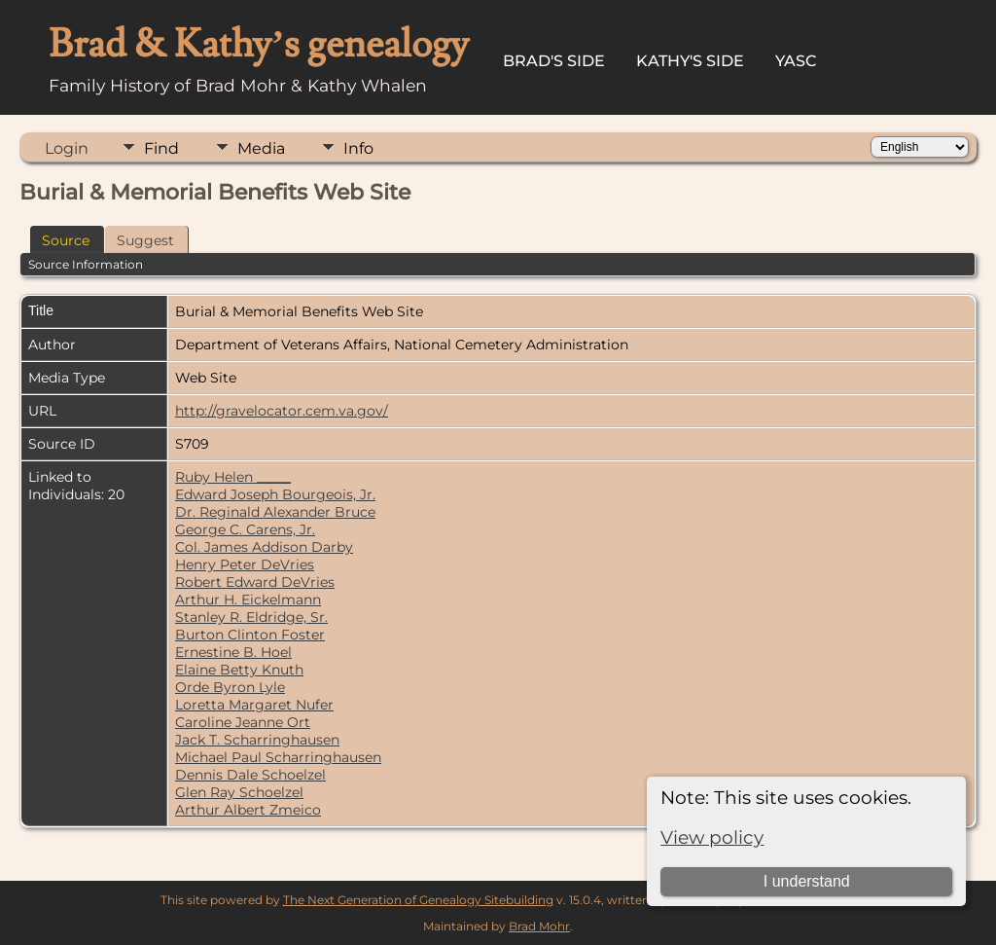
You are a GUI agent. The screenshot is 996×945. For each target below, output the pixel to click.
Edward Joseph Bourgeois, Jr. (275, 494)
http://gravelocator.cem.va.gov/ (281, 410)
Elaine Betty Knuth (239, 669)
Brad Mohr (539, 926)
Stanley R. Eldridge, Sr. (251, 617)
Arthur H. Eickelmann (248, 599)
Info (358, 148)
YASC (796, 61)
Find (161, 148)
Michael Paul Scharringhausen (278, 757)
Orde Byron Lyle (230, 687)
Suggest (145, 240)
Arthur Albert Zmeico (248, 809)
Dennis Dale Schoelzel (250, 774)
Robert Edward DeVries (255, 582)
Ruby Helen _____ (233, 477)
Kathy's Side (690, 61)
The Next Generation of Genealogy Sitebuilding (418, 899)
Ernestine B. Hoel (233, 652)
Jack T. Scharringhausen (257, 739)
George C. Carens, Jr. (245, 529)
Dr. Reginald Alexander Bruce (275, 512)
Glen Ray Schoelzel (239, 792)
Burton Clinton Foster (250, 634)
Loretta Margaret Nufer (254, 704)
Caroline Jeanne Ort (242, 722)
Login (67, 148)
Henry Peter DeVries (244, 564)
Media (261, 148)
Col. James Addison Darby (264, 547)
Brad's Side (554, 61)
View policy (712, 837)
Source (65, 240)
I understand (807, 881)
